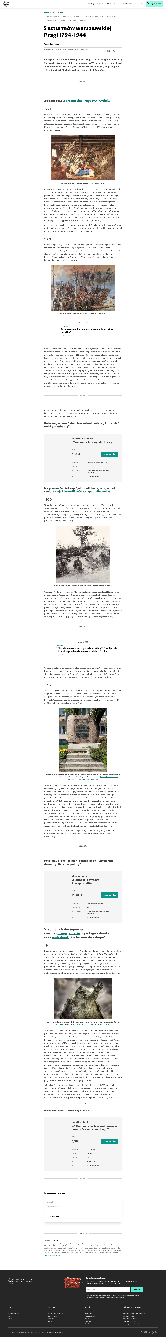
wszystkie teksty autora (52, 1257)
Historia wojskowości (52, 16)
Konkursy (50, 1322)
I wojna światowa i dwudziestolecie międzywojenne (99, 16)
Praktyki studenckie (91, 1317)
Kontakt (10, 1317)
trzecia (74, 934)
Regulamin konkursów (130, 1320)
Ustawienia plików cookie (55, 1333)
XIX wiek (76, 16)
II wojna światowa (51, 21)
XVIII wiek (66, 16)
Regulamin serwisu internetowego (134, 1315)
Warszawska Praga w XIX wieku (86, 101)
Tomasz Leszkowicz (51, 44)
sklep (108, 4)
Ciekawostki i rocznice (53, 12)
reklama (138, 4)
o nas (116, 4)
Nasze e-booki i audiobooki (55, 1315)
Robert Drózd (59, 1025)
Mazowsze (83, 21)
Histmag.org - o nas (14, 1315)
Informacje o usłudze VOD (131, 1325)
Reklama (87, 1320)
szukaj (91, 4)
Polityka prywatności (129, 1322)
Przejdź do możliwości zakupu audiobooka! (81, 492)
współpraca (127, 4)
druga (62, 934)
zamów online (109, 454)
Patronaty (88, 1322)
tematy (100, 4)
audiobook (60, 938)
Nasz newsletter (52, 1320)
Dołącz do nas (89, 1315)
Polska (63, 21)
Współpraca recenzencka (93, 1325)
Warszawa (73, 21)
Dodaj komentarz (53, 1217)
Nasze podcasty (52, 1317)
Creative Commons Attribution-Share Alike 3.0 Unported (91, 1025)
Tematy (10, 1320)
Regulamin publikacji (129, 1317)
